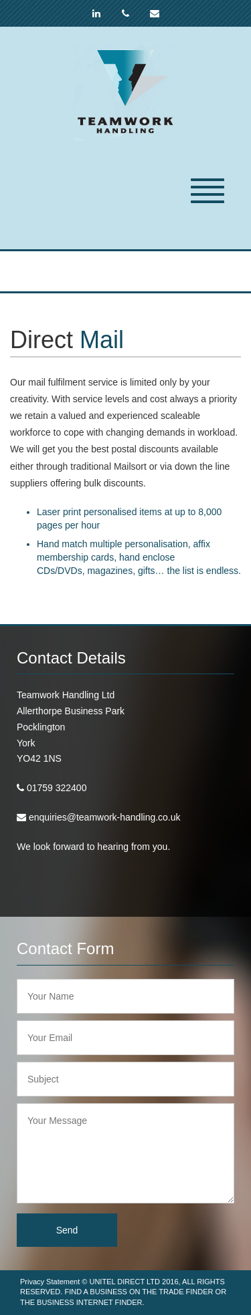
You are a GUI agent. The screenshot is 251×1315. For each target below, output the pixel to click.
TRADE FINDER (186, 1292)
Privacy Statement (50, 1282)
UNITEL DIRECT (117, 1282)
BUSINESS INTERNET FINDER (90, 1302)
